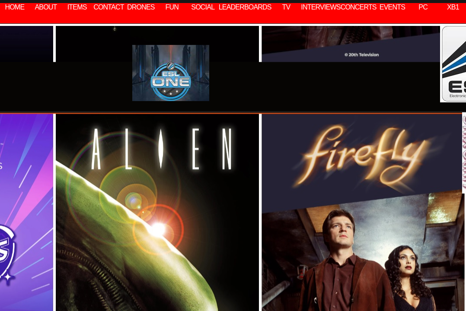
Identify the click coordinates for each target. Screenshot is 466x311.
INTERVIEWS (320, 7)
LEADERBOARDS (245, 7)
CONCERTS (359, 7)
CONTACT (108, 7)
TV (286, 7)
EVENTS (392, 7)
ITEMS (77, 7)
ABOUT (46, 7)
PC (423, 7)
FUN (172, 7)
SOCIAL (202, 7)
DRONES (141, 7)
